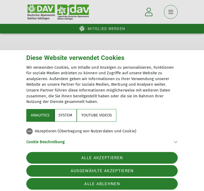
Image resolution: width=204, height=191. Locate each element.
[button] (102, 141)
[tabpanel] (102, 139)
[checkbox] (102, 131)
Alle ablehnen (102, 183)
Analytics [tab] (40, 115)
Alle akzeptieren (102, 157)
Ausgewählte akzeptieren (102, 170)
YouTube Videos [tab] (96, 115)
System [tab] (65, 115)
